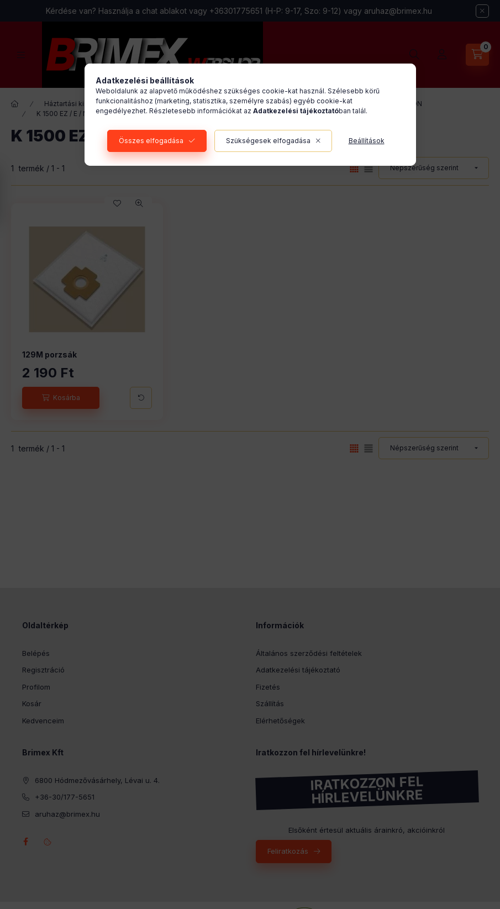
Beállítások (367, 140)
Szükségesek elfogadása (268, 140)
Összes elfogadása (151, 140)
